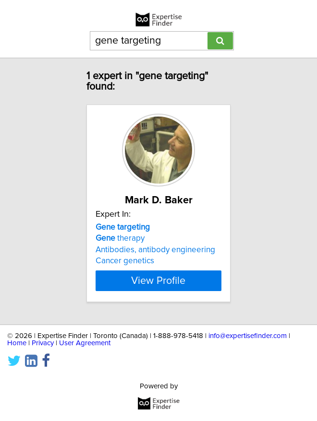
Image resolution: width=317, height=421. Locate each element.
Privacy (43, 343)
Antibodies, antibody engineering (155, 250)
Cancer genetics (125, 261)
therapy (120, 238)
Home (16, 343)
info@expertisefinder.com (247, 335)
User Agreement (84, 343)
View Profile (158, 280)
